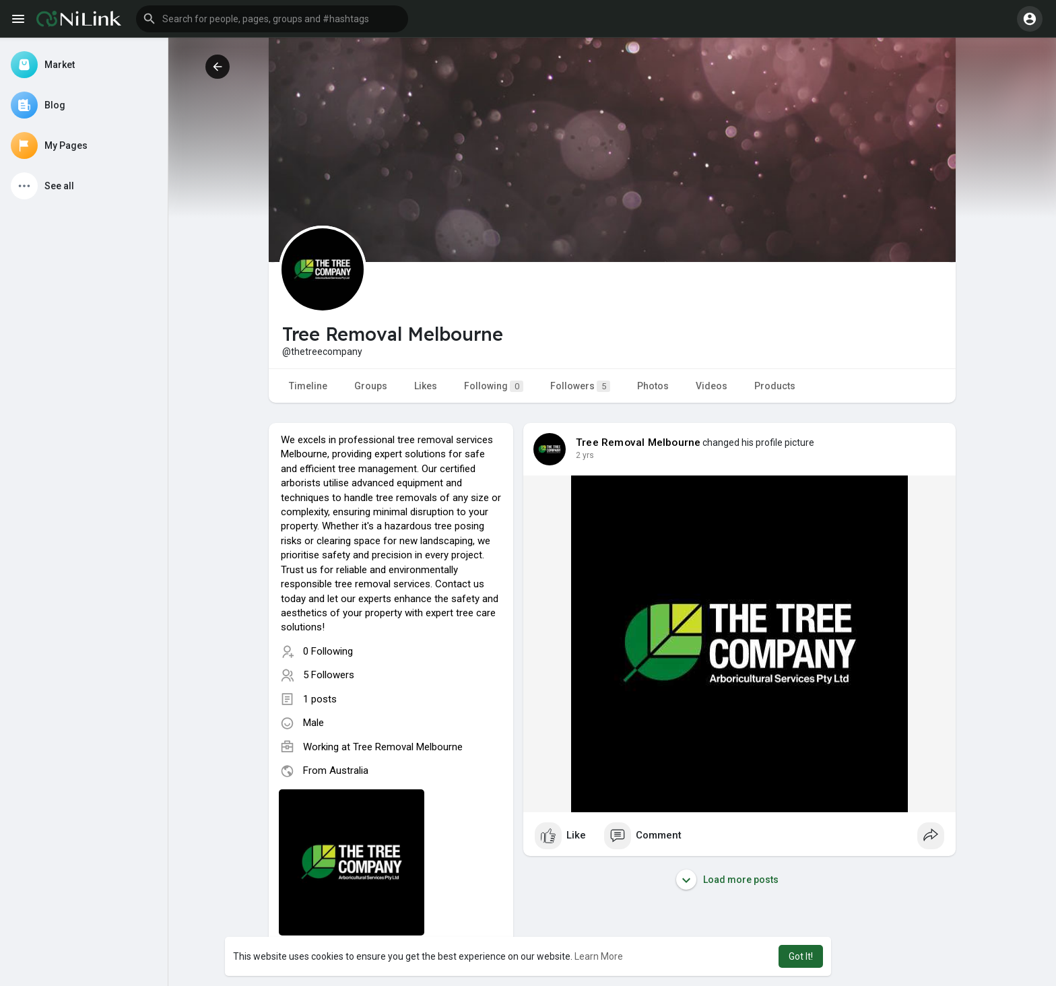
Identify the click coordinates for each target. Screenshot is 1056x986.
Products (774, 386)
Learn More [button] (598, 956)
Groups (370, 386)
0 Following (328, 651)
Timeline (308, 386)
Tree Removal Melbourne (408, 747)
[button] (272, 18)
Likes (425, 386)
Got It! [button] (801, 956)
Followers (580, 386)
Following (493, 386)
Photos (653, 386)
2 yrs (585, 455)
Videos (711, 386)
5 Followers (328, 675)
